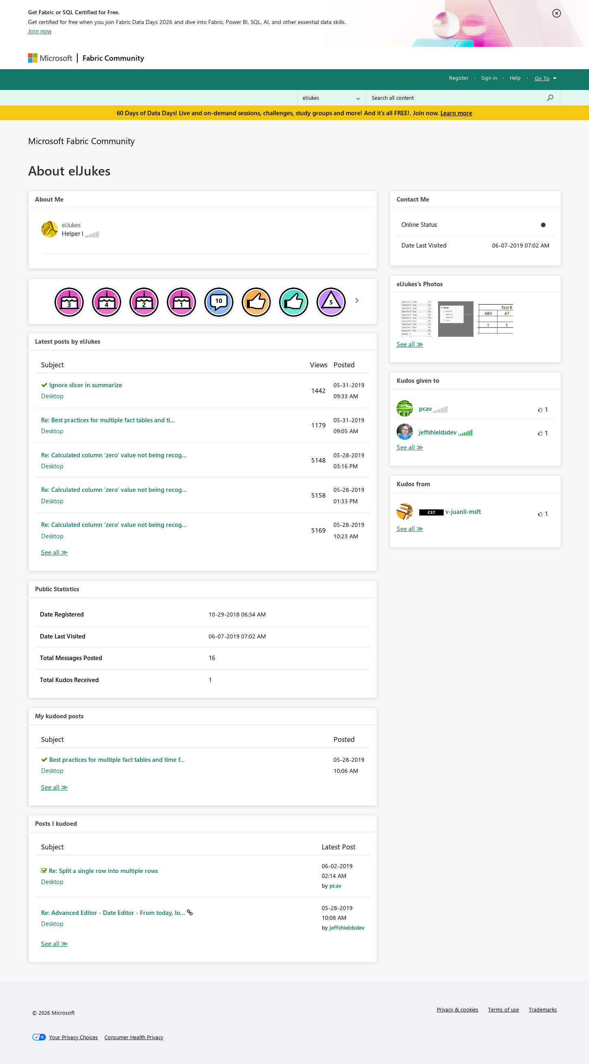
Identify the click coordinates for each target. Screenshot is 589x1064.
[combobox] (463, 97)
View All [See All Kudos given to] (410, 447)
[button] (416, 319)
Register (459, 77)
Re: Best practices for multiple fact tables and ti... (108, 420)
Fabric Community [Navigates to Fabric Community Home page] (113, 58)
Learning (335, 57)
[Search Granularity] (331, 97)
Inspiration (198, 57)
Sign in (489, 77)
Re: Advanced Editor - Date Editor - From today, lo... (114, 912)
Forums (162, 57)
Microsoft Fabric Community (81, 140)
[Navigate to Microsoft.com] (50, 58)
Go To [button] (542, 78)
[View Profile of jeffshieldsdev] (346, 927)
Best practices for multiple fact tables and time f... (117, 759)
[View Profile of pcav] (335, 885)
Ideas (231, 57)
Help (515, 77)
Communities (268, 57)
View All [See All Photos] (410, 344)
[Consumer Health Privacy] (134, 1037)
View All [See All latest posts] (54, 552)
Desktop (52, 396)
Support (370, 57)
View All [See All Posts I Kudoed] (54, 943)
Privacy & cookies (457, 1009)
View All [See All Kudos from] (410, 528)
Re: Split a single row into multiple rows (103, 871)
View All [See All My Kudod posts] (54, 787)
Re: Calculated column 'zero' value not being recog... (114, 455)
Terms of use (503, 1009)
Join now (40, 31)
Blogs (304, 57)
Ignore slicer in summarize (85, 385)
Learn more (456, 113)
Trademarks (543, 1009)
